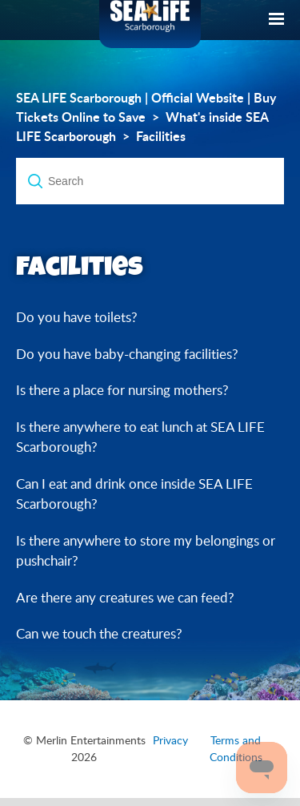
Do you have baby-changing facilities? (127, 353)
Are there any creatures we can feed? (125, 597)
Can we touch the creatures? (99, 633)
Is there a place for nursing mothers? (122, 389)
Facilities (161, 136)
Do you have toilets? (77, 316)
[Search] (150, 181)
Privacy (170, 740)
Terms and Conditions (236, 749)
